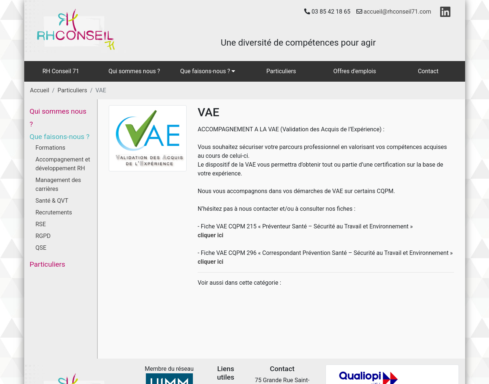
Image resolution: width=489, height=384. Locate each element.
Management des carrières (58, 184)
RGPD (43, 235)
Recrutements (54, 212)
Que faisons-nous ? (207, 71)
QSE (41, 247)
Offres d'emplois (354, 71)
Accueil (39, 90)
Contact (428, 71)
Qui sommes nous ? (134, 71)
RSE (41, 224)
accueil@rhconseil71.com (397, 11)
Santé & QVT (52, 200)
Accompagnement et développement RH (63, 164)
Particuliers (281, 71)
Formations (50, 147)
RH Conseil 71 (60, 71)
